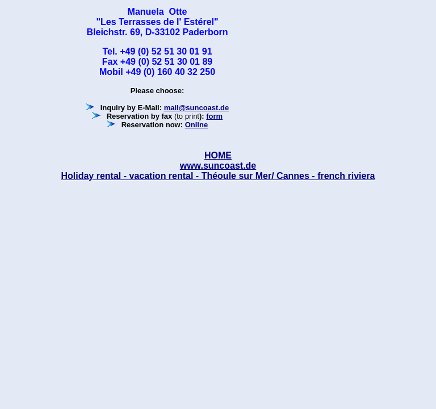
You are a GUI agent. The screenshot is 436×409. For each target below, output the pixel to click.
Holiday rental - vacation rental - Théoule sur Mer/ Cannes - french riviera (218, 176)
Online (196, 124)
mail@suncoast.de (196, 107)
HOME (218, 155)
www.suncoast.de (218, 165)
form (214, 116)
